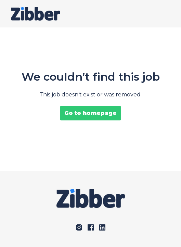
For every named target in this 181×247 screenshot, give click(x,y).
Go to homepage (90, 113)
